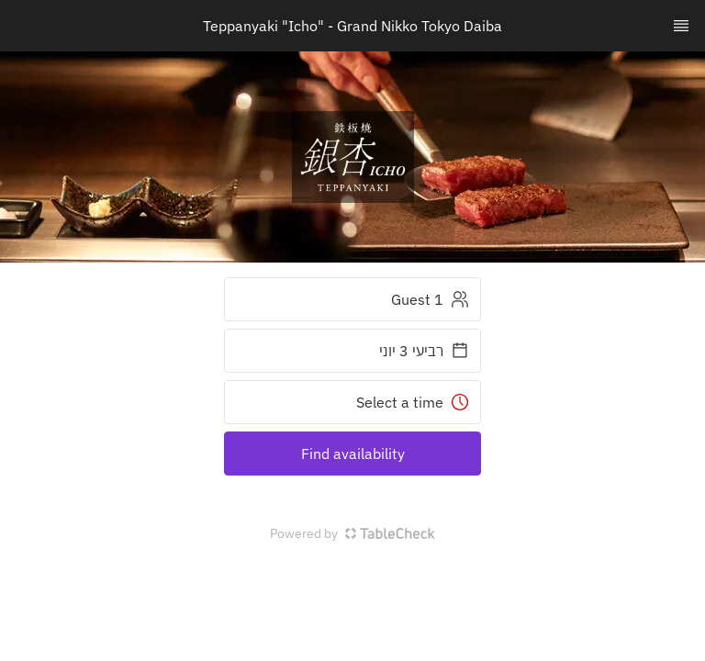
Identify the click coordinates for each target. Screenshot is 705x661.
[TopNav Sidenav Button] (681, 26)
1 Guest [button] (430, 299)
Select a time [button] (412, 402)
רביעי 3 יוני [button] (424, 351)
